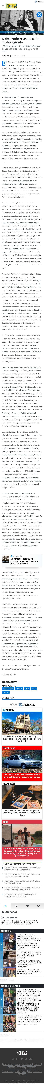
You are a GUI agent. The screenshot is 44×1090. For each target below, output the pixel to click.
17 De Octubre (8, 689)
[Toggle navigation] (3, 6)
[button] (40, 73)
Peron (27, 689)
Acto (34, 689)
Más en (22, 704)
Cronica (19, 689)
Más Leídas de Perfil (10, 986)
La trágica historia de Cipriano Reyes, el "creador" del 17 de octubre (25, 561)
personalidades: (9, 686)
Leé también (17, 556)
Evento (5, 692)
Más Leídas (6, 931)
